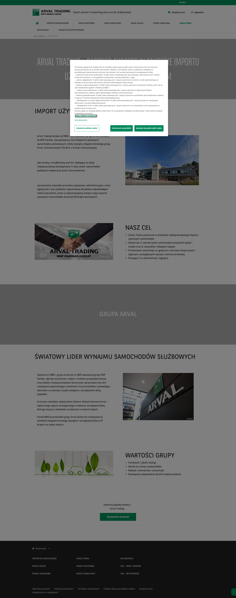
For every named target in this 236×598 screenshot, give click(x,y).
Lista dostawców (81, 120)
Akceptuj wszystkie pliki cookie (149, 128)
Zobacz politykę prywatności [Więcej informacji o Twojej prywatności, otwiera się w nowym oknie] (86, 116)
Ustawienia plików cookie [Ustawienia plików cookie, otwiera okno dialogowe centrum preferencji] (87, 128)
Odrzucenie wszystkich (121, 128)
